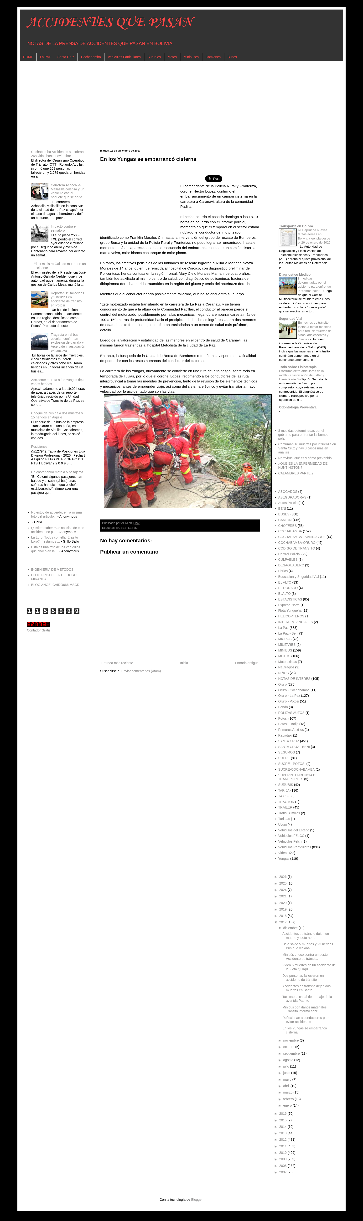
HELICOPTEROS (291, 616)
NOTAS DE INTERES (294, 679)
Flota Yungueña (290, 610)
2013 (283, 1133)
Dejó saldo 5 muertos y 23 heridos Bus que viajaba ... (307, 946)
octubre (289, 1047)
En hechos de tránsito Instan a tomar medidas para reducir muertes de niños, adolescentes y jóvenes (315, 331)
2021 (283, 896)
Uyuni (282, 824)
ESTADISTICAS (290, 599)
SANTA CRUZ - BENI (294, 747)
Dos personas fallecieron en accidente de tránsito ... (303, 978)
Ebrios (283, 571)
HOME (28, 57)
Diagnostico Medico (295, 274)
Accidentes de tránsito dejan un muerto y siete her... (305, 936)
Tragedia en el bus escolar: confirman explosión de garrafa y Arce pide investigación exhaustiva (68, 342)
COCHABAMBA (290, 531)
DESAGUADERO (291, 565)
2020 (283, 903)
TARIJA (284, 790)
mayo (287, 1079)
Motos (172, 57)
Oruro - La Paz (289, 695)
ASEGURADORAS (292, 497)
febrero (289, 1099)
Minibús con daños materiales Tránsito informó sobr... (304, 1009)
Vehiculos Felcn (290, 841)
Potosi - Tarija (288, 724)
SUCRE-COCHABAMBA (296, 769)
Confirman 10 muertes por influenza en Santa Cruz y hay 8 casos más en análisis (307, 448)
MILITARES (287, 644)
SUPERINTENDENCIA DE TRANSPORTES (298, 777)
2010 (283, 1153)
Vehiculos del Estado (293, 830)
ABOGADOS (287, 491)
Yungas (284, 858)
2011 (283, 1146)
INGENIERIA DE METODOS (52, 569)
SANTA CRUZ (288, 741)
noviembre (291, 1040)
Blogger (196, 1199)
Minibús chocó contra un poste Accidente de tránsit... (305, 957)
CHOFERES (287, 526)
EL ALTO (284, 582)
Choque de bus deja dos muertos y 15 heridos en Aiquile (57, 415)
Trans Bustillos (289, 813)
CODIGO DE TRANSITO (296, 548)
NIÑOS (283, 673)
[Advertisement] (170, 101)
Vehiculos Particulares (124, 57)
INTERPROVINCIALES (295, 622)
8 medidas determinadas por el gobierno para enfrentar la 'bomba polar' (303, 435)
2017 (283, 922)
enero (288, 1105)
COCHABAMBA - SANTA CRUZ (302, 537)
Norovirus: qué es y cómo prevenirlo (305, 458)
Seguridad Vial (290, 319)
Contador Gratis (39, 630)
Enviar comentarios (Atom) (141, 671)
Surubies (154, 57)
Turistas (284, 819)
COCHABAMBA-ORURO (297, 542)
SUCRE (284, 758)
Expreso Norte (289, 605)
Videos (283, 853)
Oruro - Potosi (288, 701)
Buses (232, 57)
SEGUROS (286, 752)
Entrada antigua (247, 663)
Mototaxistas (287, 662)
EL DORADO (288, 588)
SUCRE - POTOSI (292, 764)
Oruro (282, 684)
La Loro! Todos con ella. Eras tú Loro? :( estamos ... (54, 539)
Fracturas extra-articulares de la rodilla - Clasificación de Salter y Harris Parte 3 (301, 375)
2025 (283, 883)
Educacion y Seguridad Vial (298, 577)
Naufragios (286, 667)
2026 (283, 877)
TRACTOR (286, 802)
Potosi (283, 718)
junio (287, 1073)
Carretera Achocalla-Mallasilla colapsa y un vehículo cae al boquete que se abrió (67, 191)
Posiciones (39, 446)
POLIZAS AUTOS (291, 713)
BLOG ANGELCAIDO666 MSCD (55, 585)
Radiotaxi (285, 735)
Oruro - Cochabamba (294, 690)
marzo (288, 1092)
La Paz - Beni (288, 633)
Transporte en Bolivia (296, 226)
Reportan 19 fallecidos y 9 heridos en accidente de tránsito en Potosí (67, 299)
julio (286, 1066)
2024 (283, 890)
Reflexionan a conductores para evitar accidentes (306, 1020)
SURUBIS (285, 785)
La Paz (45, 57)
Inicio (184, 663)
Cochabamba (91, 57)
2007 (283, 1172)
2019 (283, 909)
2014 (283, 1127)
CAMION (285, 520)
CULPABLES (288, 559)
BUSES (121, 527)
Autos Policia (288, 503)
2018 (283, 916)
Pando (283, 707)
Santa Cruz (65, 57)
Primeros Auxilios (291, 730)
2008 (283, 1166)
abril (286, 1086)
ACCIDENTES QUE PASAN (109, 22)
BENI (282, 508)
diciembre (291, 928)
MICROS (285, 639)
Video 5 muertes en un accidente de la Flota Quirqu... (309, 967)
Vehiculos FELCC (291, 836)
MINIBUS (285, 650)
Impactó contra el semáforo (63, 228)
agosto (288, 1060)
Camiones (213, 57)
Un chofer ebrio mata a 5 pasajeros (57, 472)
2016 (283, 1113)
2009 (283, 1159)
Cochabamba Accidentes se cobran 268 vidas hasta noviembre (57, 154)
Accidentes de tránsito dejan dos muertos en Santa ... (306, 988)
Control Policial (289, 554)
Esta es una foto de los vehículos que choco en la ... (55, 549)
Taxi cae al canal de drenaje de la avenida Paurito (307, 999)
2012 (283, 1139)
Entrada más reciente (117, 663)
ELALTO (284, 593)
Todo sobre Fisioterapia (298, 367)
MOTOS (284, 656)
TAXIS (283, 796)
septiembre (292, 1053)
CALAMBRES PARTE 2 (295, 473)
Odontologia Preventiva (297, 407)
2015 (283, 1120)
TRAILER (285, 807)
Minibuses (191, 57)
